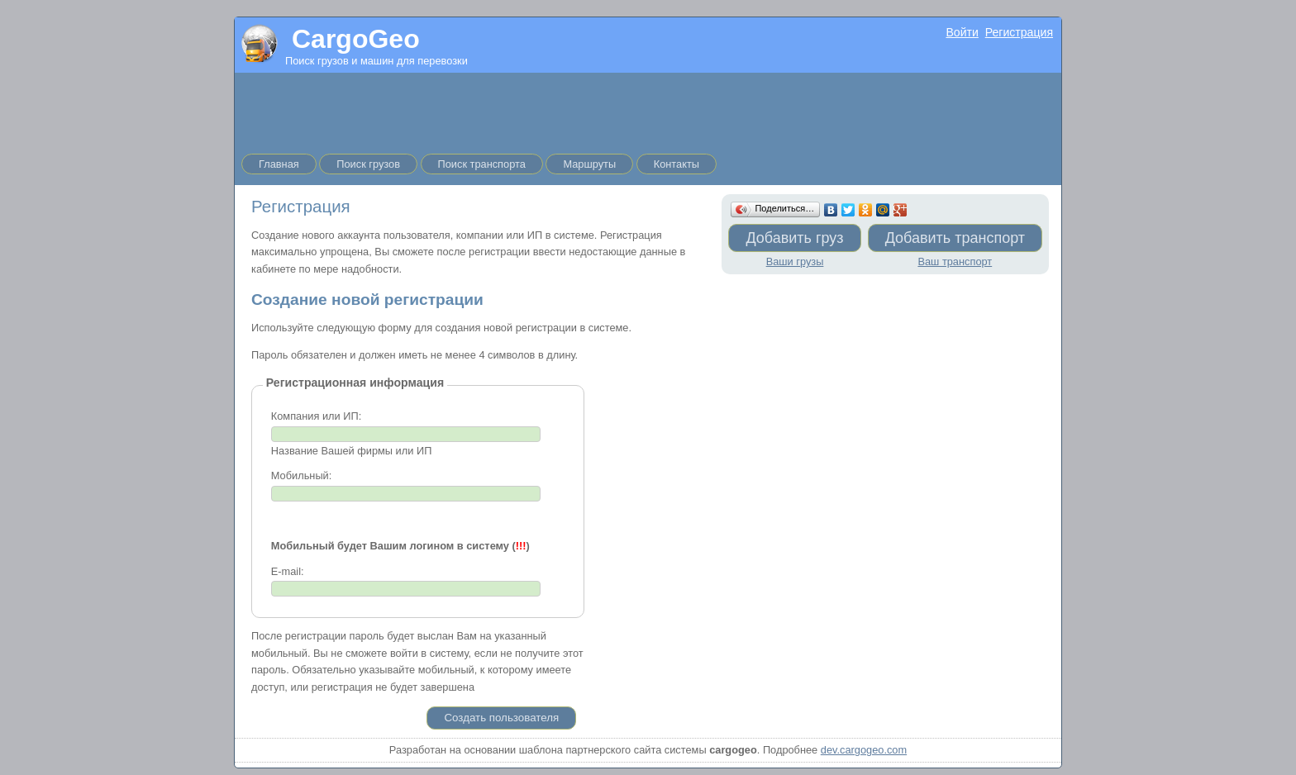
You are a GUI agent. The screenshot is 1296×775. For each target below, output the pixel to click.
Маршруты (589, 164)
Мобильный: (301, 475)
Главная (279, 164)
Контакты (676, 164)
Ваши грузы (795, 261)
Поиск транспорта (482, 164)
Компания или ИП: (316, 416)
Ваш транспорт (954, 261)
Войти (962, 32)
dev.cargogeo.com (864, 750)
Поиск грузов (368, 164)
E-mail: (287, 571)
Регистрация (1019, 32)
